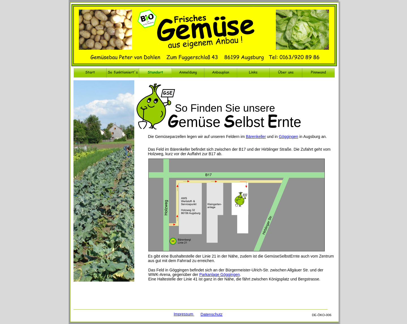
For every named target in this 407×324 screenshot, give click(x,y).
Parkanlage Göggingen (219, 274)
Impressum (183, 314)
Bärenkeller (256, 136)
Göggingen (288, 136)
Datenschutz (212, 314)
